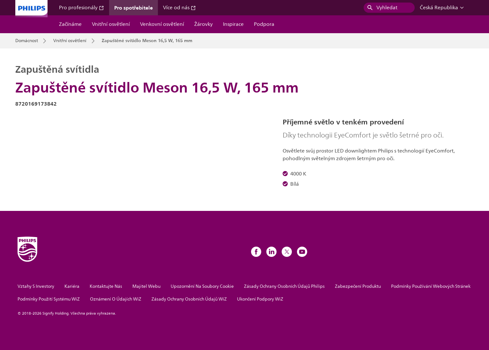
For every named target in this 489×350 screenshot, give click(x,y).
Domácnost (26, 41)
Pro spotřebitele (133, 7)
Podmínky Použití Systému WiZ (49, 299)
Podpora (264, 24)
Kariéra (71, 286)
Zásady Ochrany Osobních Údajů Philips (284, 286)
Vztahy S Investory (36, 286)
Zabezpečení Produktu (358, 286)
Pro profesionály (81, 7)
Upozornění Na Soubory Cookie (202, 286)
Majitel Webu (146, 286)
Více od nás (179, 7)
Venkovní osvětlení (162, 24)
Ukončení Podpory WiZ (260, 299)
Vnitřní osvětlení (111, 24)
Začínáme (70, 24)
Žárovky (203, 24)
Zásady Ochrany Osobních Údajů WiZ (189, 299)
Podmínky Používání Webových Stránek (430, 286)
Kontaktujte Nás (106, 286)
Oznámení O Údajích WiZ (115, 299)
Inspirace (233, 24)
